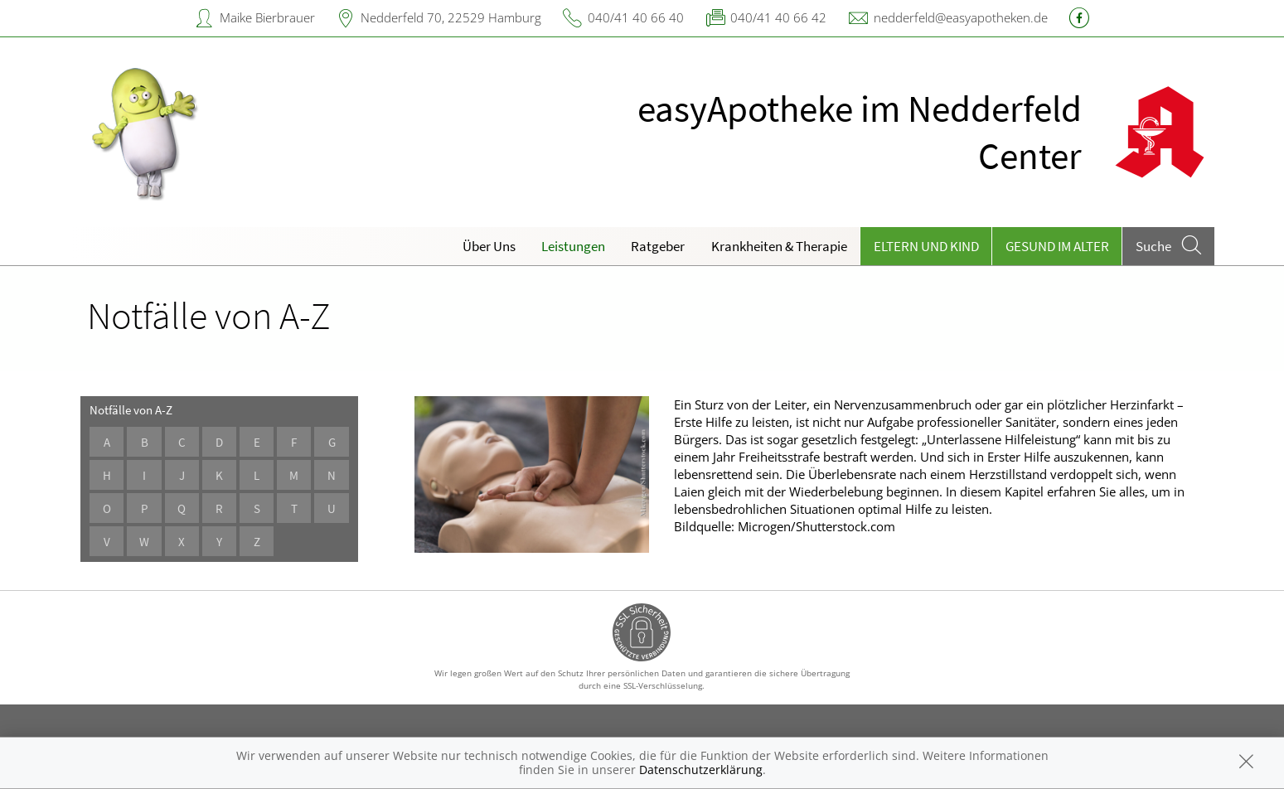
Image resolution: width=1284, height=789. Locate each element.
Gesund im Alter (1057, 246)
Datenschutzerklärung (701, 769)
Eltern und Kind (926, 246)
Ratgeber (658, 246)
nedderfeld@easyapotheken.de (961, 17)
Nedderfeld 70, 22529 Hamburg (451, 17)
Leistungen (573, 246)
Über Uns (489, 246)
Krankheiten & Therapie (779, 246)
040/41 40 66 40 (636, 17)
